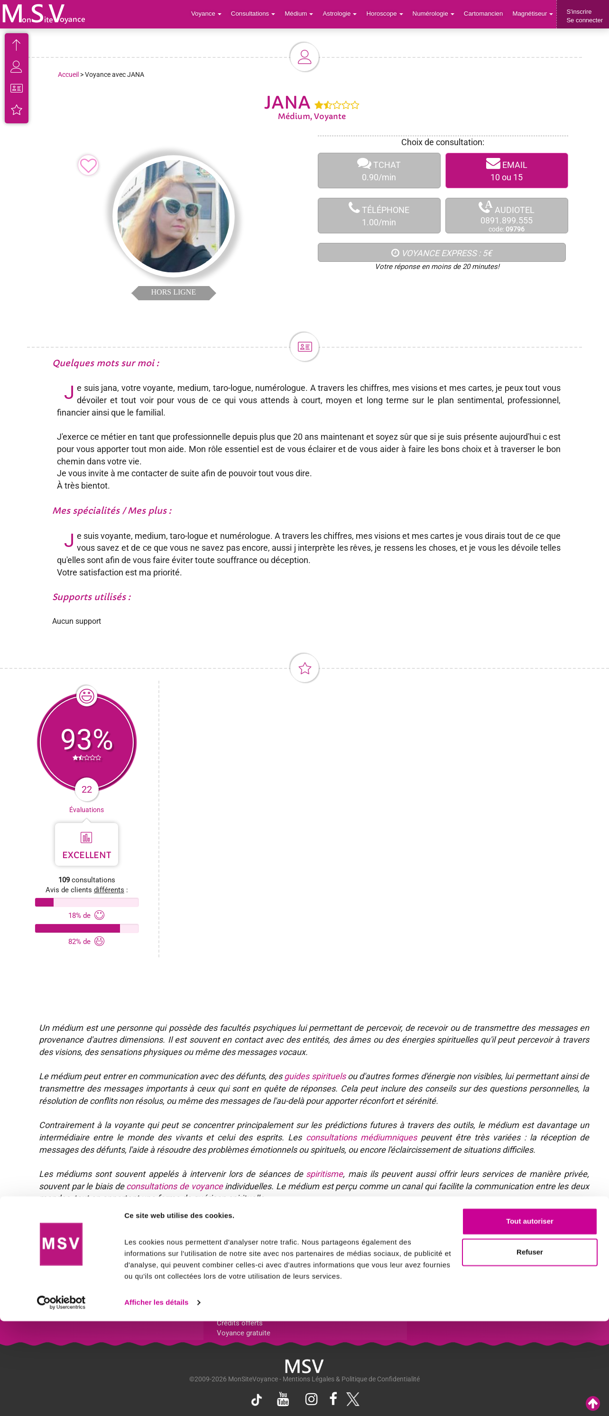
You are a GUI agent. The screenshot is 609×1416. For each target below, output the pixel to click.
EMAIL (506, 170)
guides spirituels (314, 1076)
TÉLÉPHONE (379, 216)
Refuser (530, 1347)
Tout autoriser (530, 1316)
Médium (302, 14)
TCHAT (379, 170)
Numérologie (435, 14)
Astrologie (343, 14)
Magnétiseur (533, 14)
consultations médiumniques (361, 1137)
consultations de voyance (174, 1186)
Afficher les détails (156, 1397)
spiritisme (324, 1174)
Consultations (257, 14)
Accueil (68, 74)
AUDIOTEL (506, 216)
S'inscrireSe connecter (584, 16)
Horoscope (387, 14)
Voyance (211, 14)
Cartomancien (484, 14)
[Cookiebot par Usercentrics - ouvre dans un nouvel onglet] (61, 1397)
